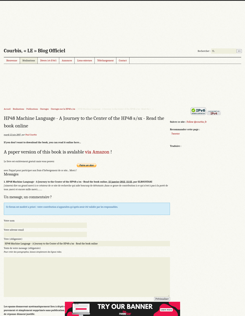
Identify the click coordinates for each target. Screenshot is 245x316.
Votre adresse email (14, 229)
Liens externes (84, 60)
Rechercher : (204, 51)
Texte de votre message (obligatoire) (22, 248)
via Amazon (97, 152)
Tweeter (175, 133)
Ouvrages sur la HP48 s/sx (63, 109)
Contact (123, 60)
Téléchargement (105, 60)
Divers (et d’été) (48, 60)
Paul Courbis (31, 134)
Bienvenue (11, 60)
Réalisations (28, 60)
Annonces (67, 60)
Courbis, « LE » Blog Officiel (34, 51)
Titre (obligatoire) (13, 239)
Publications (32, 109)
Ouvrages (44, 109)
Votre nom (9, 220)
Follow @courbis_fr (197, 121)
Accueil (7, 109)
